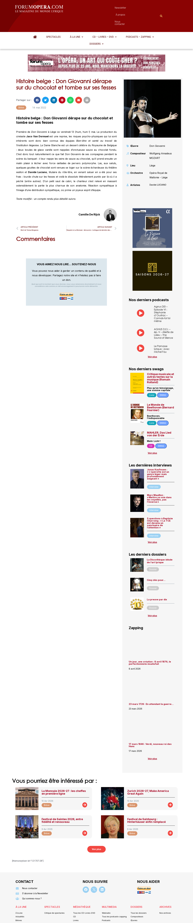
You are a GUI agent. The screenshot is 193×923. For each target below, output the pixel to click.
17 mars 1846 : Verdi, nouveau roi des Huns (150, 730)
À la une (76, 22)
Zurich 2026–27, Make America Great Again (148, 777)
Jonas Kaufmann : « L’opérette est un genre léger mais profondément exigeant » (158, 459)
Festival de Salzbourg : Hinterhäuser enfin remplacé (146, 806)
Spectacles (53, 22)
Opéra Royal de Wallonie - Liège (158, 160)
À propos (110, 8)
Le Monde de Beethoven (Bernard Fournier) (160, 392)
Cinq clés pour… (156, 565)
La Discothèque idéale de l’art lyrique (159, 546)
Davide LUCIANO (157, 170)
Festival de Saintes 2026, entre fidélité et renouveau (62, 806)
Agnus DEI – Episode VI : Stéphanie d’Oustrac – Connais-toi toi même (162, 299)
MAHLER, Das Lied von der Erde (159, 419)
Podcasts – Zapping (140, 22)
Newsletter (92, 8)
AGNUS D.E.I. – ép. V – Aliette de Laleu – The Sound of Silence (163, 319)
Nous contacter (130, 8)
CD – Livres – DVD (104, 22)
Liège (152, 150)
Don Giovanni (157, 131)
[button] (76, 22)
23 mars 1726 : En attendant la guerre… (151, 689)
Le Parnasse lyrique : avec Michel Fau (161, 334)
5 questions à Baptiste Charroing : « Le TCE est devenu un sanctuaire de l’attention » (160, 508)
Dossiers (96, 29)
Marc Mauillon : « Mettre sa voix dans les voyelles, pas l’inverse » (159, 484)
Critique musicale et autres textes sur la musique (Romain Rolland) (160, 363)
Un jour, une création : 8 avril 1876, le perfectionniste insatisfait (150, 648)
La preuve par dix (157, 584)
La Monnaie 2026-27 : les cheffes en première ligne (64, 777)
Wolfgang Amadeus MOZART (160, 141)
